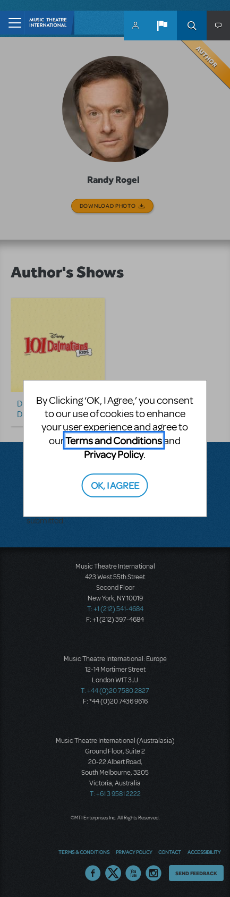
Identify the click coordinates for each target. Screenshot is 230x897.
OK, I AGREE (115, 485)
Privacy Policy (113, 454)
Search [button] (192, 25)
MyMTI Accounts (135, 25)
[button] (162, 25)
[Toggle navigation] (12, 23)
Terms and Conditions (113, 440)
